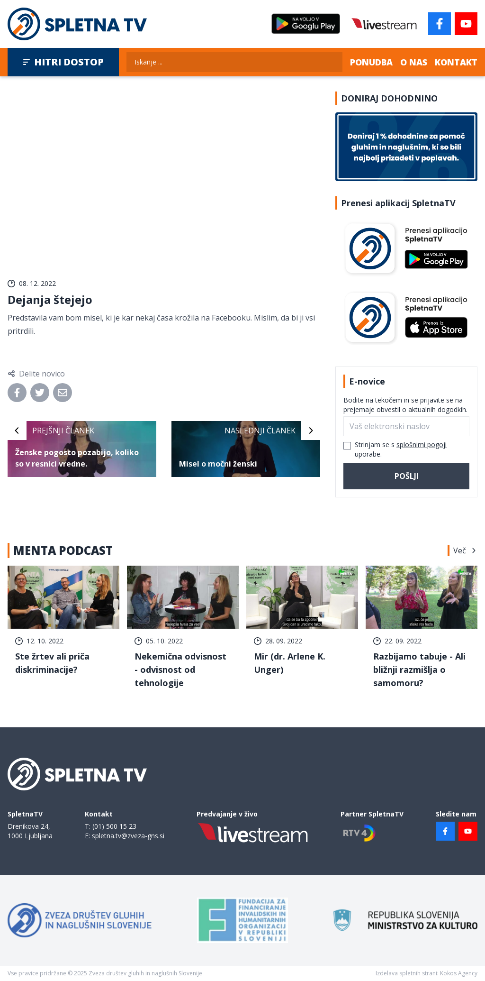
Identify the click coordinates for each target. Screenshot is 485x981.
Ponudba (371, 62)
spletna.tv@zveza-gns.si (128, 835)
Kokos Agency (458, 973)
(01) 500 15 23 (114, 826)
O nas (413, 62)
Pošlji (407, 476)
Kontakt (456, 62)
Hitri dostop (63, 61)
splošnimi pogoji (421, 444)
